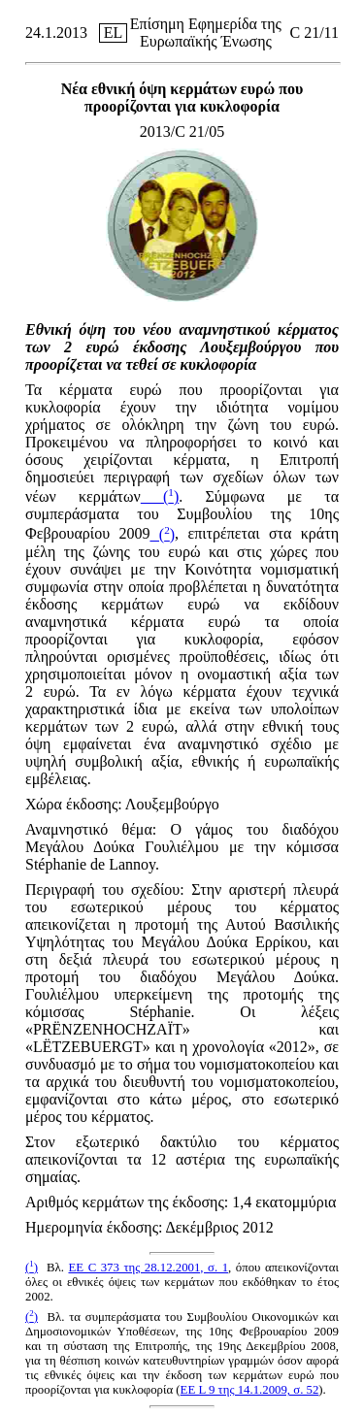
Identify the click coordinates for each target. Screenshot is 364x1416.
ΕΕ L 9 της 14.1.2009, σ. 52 (250, 1390)
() (160, 496)
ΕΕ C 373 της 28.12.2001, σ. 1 (148, 1267)
